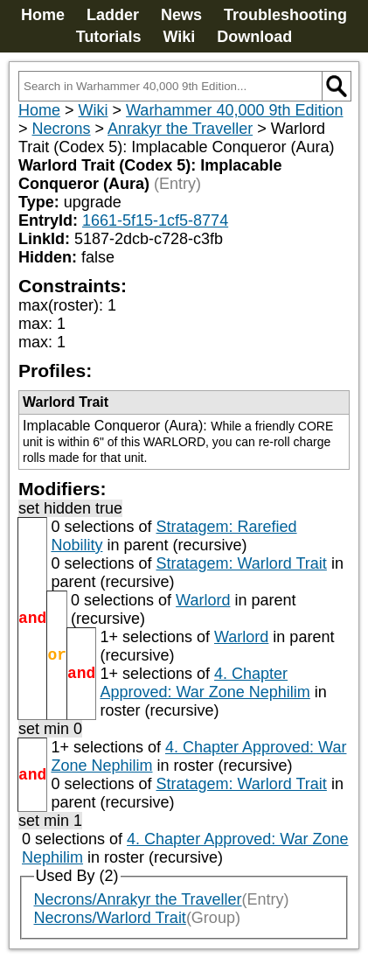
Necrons (61, 128)
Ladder (113, 15)
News (181, 15)
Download (254, 36)
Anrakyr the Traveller (180, 128)
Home (43, 15)
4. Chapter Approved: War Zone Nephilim (204, 683)
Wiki (179, 36)
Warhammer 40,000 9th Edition (234, 110)
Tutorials (109, 36)
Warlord (203, 600)
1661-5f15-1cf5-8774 (155, 220)
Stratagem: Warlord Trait (241, 563)
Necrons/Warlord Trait (110, 918)
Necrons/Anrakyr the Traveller (138, 899)
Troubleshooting (285, 15)
